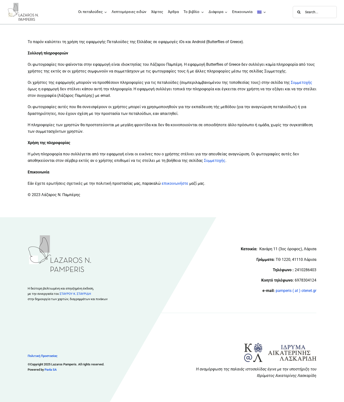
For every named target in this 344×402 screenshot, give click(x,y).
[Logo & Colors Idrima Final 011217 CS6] (280, 345)
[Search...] (315, 12)
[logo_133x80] (23, 4)
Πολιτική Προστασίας (42, 356)
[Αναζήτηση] (299, 12)
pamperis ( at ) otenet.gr (296, 290)
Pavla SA (51, 369)
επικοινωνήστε (175, 183)
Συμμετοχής (301, 82)
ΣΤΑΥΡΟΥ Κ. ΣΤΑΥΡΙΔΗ (75, 294)
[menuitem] (261, 12)
